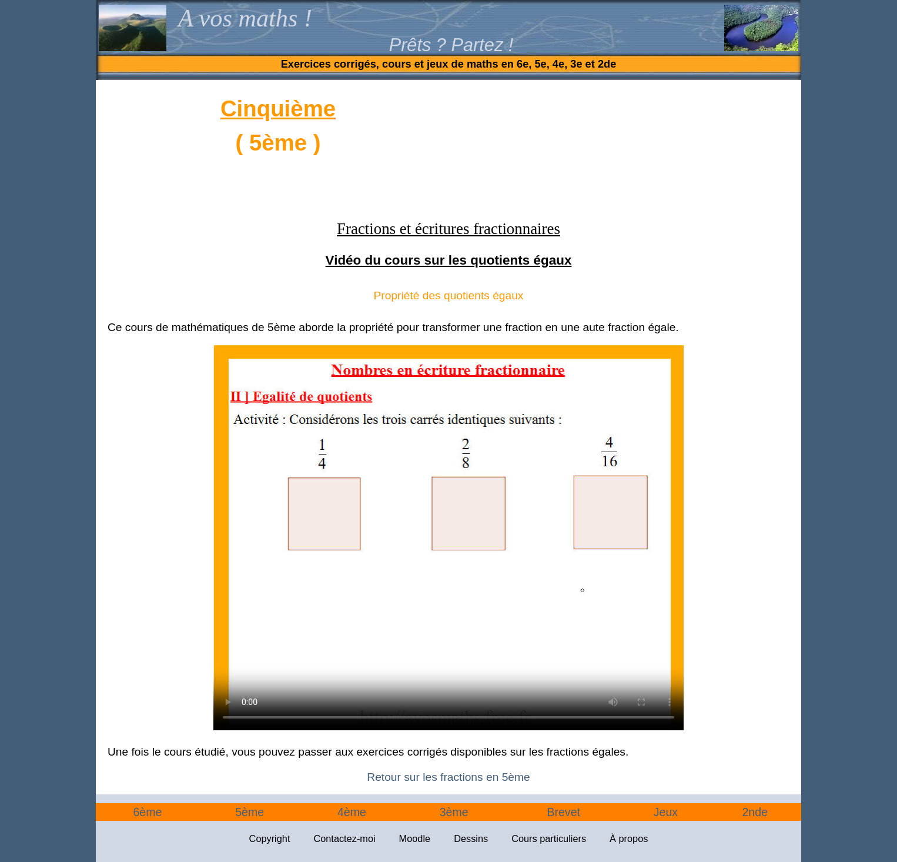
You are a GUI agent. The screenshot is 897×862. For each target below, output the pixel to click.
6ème (147, 812)
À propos (629, 838)
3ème (454, 812)
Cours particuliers (548, 838)
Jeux (666, 812)
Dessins (471, 838)
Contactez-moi (344, 838)
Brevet (563, 812)
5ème (249, 812)
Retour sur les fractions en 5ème (448, 777)
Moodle (415, 838)
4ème (351, 812)
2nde (755, 812)
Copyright (269, 838)
